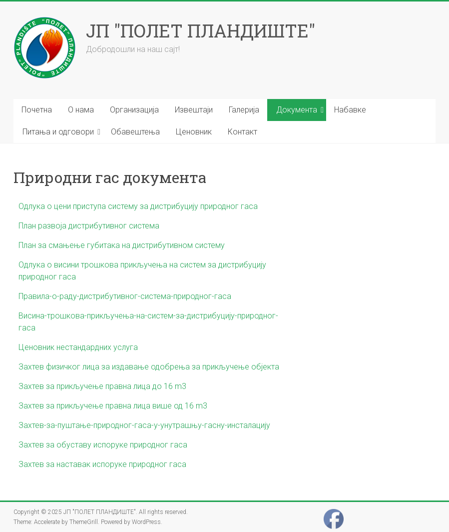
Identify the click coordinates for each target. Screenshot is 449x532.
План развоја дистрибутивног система (88, 225)
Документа (296, 109)
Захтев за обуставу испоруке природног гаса (102, 445)
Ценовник (194, 131)
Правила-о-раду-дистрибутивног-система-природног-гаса (124, 296)
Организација (134, 109)
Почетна (36, 109)
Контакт (242, 131)
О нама (81, 109)
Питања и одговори (58, 131)
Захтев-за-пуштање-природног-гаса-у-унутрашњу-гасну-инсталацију (144, 425)
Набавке (350, 109)
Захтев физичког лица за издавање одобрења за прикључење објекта (148, 367)
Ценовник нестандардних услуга (78, 347)
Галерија (244, 109)
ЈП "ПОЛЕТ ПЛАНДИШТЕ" (200, 30)
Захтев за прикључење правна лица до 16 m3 (102, 386)
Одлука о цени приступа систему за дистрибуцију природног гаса (138, 206)
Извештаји (194, 109)
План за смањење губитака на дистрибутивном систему (121, 245)
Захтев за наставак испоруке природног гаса (102, 464)
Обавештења (135, 131)
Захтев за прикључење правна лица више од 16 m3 (112, 405)
